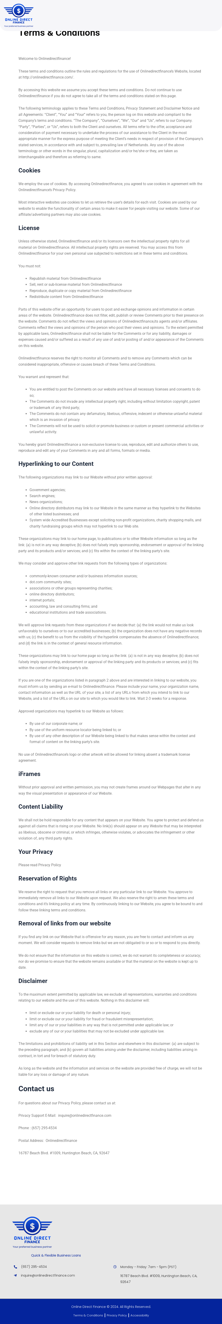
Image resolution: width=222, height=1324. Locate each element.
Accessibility (142, 1315)
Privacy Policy (117, 1315)
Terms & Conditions (86, 1315)
